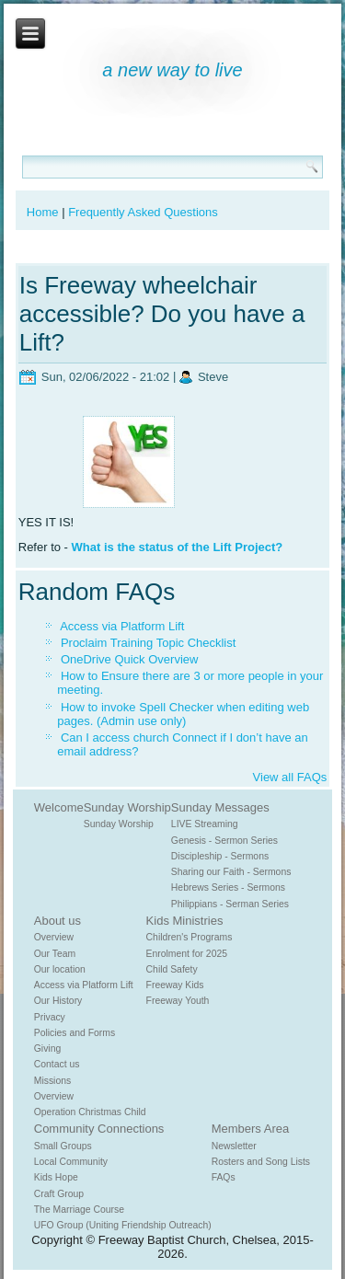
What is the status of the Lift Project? (179, 547)
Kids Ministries (185, 921)
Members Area (251, 1128)
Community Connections (99, 1128)
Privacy (49, 1017)
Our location (60, 969)
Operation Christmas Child (90, 1112)
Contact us (57, 1064)
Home (43, 212)
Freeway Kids (175, 985)
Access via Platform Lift (122, 626)
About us (57, 921)
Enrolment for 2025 (186, 954)
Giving (47, 1048)
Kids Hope (56, 1177)
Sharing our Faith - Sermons (231, 872)
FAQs (224, 1177)
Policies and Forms (74, 1033)
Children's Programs (189, 937)
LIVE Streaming (204, 824)
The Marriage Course (79, 1209)
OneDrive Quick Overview (130, 659)
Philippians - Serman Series (230, 904)
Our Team (54, 954)
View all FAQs (290, 777)
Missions (52, 1081)
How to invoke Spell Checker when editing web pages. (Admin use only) (183, 714)
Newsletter (234, 1146)
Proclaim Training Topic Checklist (148, 643)
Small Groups (63, 1146)
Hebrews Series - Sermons (228, 887)
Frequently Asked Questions (143, 212)
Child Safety (172, 969)
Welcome (59, 807)
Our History (58, 1001)
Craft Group (59, 1194)
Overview (54, 937)
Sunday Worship (127, 807)
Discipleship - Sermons (220, 856)
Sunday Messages (220, 807)
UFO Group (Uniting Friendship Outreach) (123, 1225)
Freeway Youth (178, 1001)
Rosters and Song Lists (261, 1162)
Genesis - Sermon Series (224, 840)
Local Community (71, 1162)
